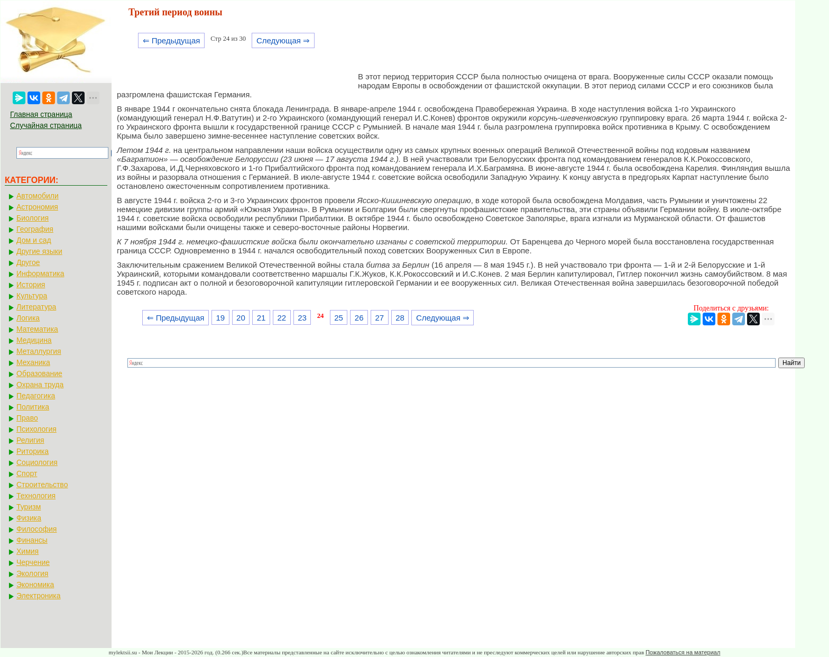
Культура (31, 295)
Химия (27, 551)
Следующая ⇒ (283, 40)
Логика (28, 318)
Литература (36, 307)
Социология (37, 462)
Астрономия (37, 207)
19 (220, 317)
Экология (32, 573)
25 (338, 317)
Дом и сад (33, 240)
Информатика (40, 273)
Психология (36, 429)
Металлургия (38, 351)
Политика (32, 407)
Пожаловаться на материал (683, 652)
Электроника (38, 595)
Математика (37, 329)
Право (27, 418)
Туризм (28, 507)
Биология (32, 218)
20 (240, 317)
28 (399, 317)
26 (359, 317)
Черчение (33, 562)
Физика (28, 518)
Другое (28, 262)
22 (281, 317)
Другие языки (39, 251)
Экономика (35, 584)
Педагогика (35, 395)
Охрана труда (39, 384)
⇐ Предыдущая (171, 40)
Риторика (32, 451)
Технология (36, 495)
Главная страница (41, 114)
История (30, 284)
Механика (33, 362)
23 (302, 317)
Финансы (32, 540)
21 (261, 317)
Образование (39, 373)
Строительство (42, 484)
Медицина (34, 340)
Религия (30, 440)
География (34, 229)
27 (379, 317)
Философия (36, 529)
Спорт (26, 473)
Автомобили (37, 195)
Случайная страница (46, 125)
